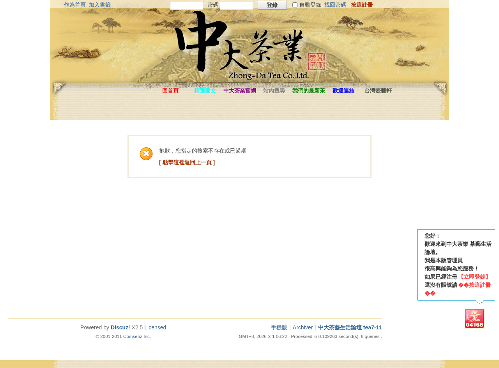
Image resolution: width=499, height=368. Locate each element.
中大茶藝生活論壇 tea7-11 (350, 327)
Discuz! (120, 327)
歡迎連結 (343, 90)
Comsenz (133, 336)
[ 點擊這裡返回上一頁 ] (187, 162)
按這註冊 (362, 5)
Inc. (147, 336)
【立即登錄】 (474, 277)
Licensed (155, 327)
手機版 (279, 327)
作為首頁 (75, 5)
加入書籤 (100, 5)
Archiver (303, 327)
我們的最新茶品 (308, 92)
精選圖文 (205, 90)
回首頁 (170, 90)
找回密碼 (335, 5)
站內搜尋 (274, 90)
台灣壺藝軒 (378, 90)
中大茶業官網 (239, 90)
